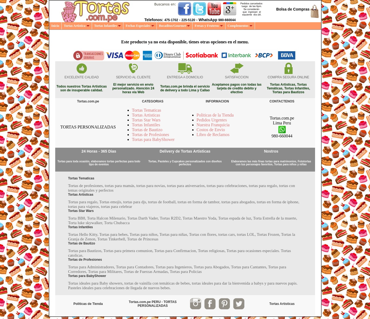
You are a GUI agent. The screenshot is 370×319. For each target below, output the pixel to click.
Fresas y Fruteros (209, 26)
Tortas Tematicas (146, 110)
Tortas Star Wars (146, 120)
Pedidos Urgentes (212, 120)
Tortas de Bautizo (147, 129)
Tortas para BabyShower (153, 139)
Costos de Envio (211, 129)
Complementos (240, 26)
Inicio (55, 26)
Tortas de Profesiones (150, 134)
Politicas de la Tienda (215, 115)
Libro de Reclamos (213, 134)
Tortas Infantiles (107, 26)
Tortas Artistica (77, 26)
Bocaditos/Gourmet (174, 26)
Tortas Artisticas (146, 115)
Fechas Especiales (140, 26)
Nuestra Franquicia (213, 125)
